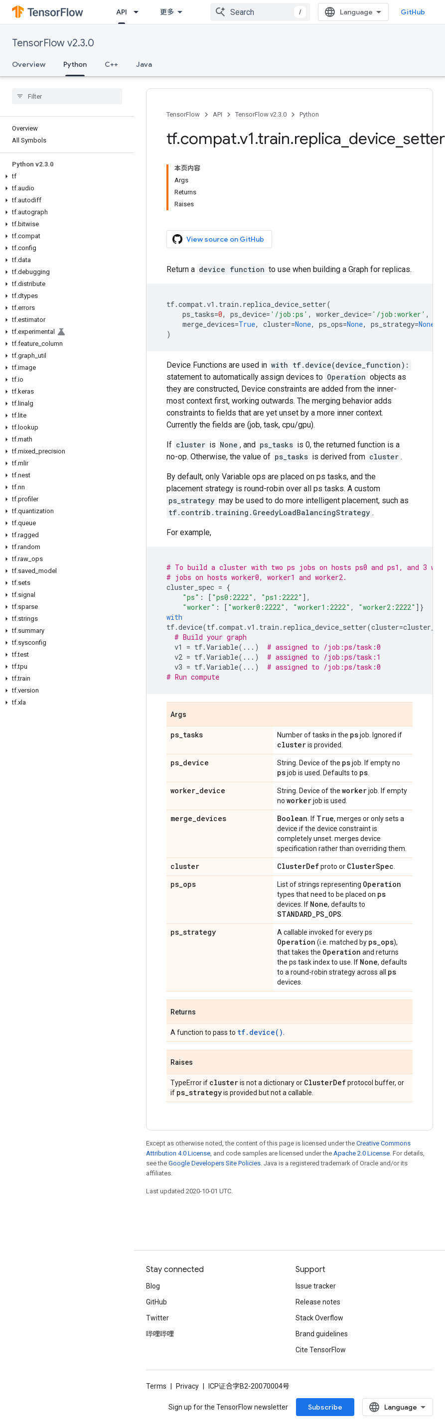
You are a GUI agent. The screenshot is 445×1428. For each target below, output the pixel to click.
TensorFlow (183, 114)
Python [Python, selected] (75, 64)
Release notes (318, 1302)
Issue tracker (316, 1286)
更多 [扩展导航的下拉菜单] (167, 11)
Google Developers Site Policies (214, 1163)
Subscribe (325, 1407)
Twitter (157, 1318)
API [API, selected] (121, 11)
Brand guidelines (322, 1334)
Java (144, 64)
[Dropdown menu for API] (139, 12)
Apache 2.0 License (361, 1153)
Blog (153, 1286)
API (217, 114)
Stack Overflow (319, 1318)
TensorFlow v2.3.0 (53, 43)
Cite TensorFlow (321, 1350)
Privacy (187, 1386)
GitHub (413, 11)
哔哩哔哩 (160, 1334)
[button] (65, 176)
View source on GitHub (218, 239)
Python (309, 114)
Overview (28, 64)
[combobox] (260, 12)
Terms (156, 1386)
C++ (111, 64)
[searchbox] (67, 96)
